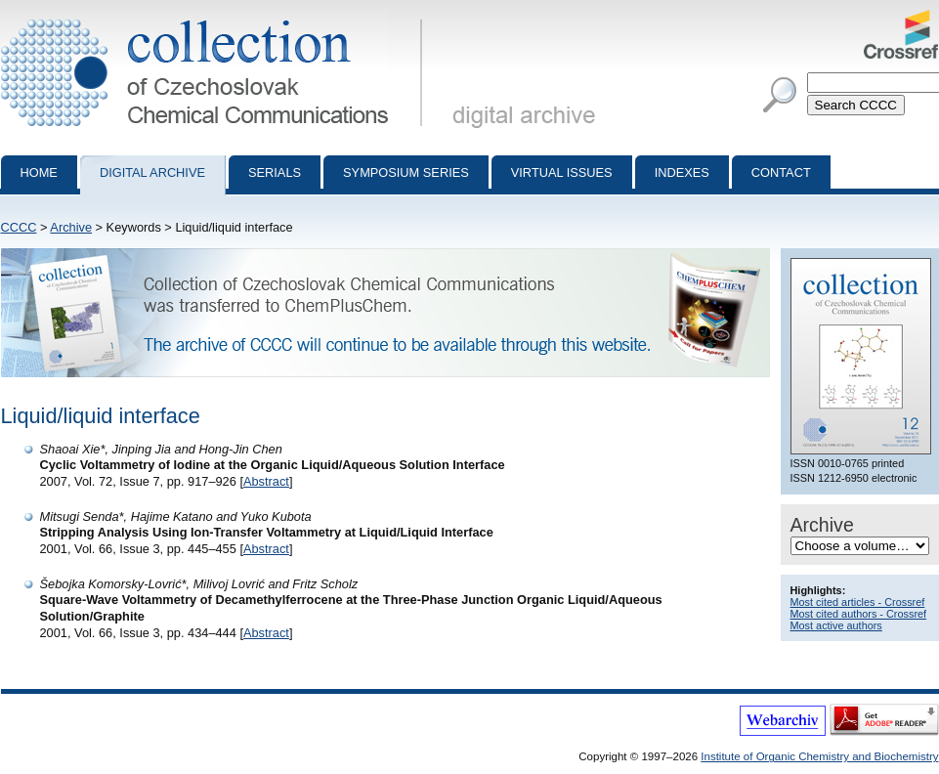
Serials (274, 172)
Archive (71, 227)
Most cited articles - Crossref (857, 602)
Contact (781, 172)
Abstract (266, 481)
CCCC (19, 227)
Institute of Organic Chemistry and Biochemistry (819, 756)
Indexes (682, 172)
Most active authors (836, 625)
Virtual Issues (562, 172)
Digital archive (152, 172)
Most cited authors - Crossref (858, 614)
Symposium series (406, 172)
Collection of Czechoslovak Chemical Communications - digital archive (215, 17)
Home (39, 172)
